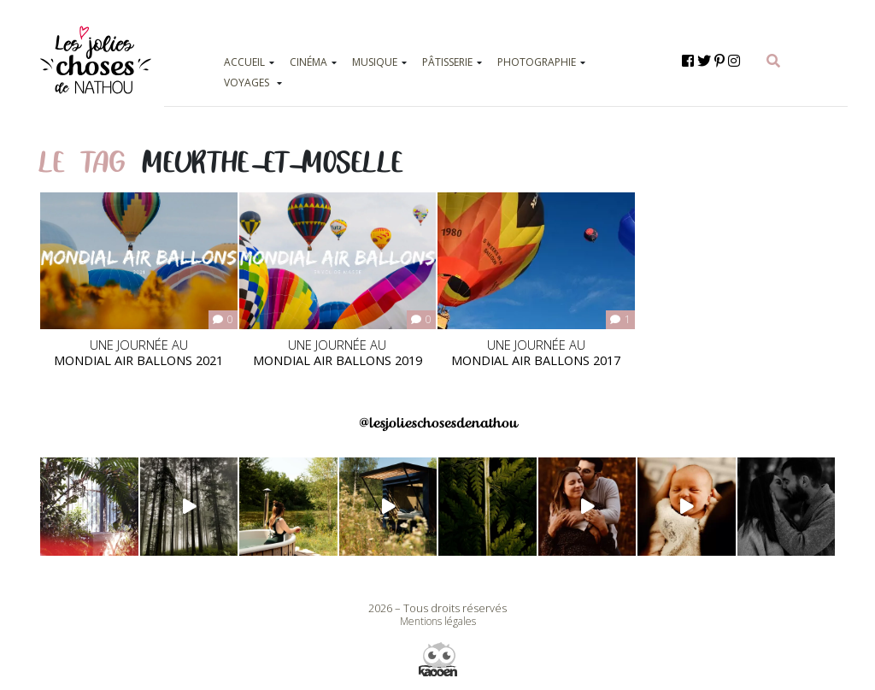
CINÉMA (308, 62)
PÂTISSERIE (447, 62)
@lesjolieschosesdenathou (438, 423)
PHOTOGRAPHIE (536, 62)
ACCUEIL (244, 62)
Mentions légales (438, 621)
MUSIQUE (374, 62)
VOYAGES (246, 82)
